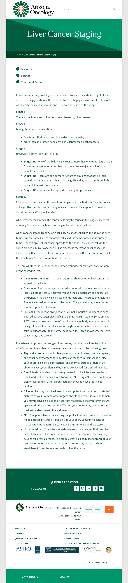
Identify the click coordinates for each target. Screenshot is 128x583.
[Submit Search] (90, 9)
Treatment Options (32, 82)
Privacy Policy (72, 533)
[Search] (113, 8)
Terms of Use (71, 538)
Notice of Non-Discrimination (81, 543)
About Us (20, 528)
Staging (25, 76)
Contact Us (21, 543)
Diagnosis (27, 69)
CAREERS (19, 533)
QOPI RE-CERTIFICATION (27, 538)
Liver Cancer (29, 54)
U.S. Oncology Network (78, 528)
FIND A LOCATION (66, 482)
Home (18, 54)
